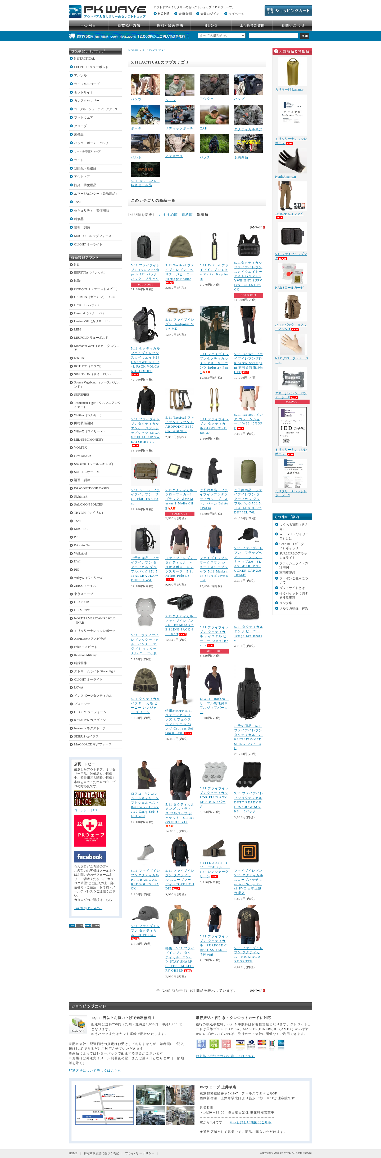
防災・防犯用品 (85, 185)
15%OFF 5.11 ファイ (289, 215)
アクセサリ (174, 156)
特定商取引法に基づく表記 (101, 1153)
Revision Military (85, 655)
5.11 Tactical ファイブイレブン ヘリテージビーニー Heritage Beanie (181, 273)
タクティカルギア (248, 129)
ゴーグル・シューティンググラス (96, 109)
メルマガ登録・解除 (293, 608)
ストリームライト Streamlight (94, 671)
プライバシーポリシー (139, 1153)
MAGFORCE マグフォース (93, 236)
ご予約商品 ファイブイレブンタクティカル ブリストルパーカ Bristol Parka (214, 499)
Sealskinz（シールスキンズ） (94, 464)
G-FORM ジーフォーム (90, 712)
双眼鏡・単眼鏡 (85, 168)
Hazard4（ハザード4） (90, 313)
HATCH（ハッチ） (87, 305)
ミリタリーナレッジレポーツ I (291, 452)
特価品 (79, 219)
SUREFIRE (81, 394)
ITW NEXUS (83, 456)
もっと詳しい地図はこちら (251, 1122)
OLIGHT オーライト (88, 244)
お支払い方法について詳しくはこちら (225, 1056)
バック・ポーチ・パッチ (91, 143)
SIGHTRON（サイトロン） (93, 374)
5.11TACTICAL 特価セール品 (145, 183)
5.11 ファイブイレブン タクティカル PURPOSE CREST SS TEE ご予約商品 (214, 945)
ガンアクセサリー (86, 100)
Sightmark (80, 496)
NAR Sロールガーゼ (289, 287)
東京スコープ (83, 594)
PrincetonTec (82, 545)
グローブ (80, 126)
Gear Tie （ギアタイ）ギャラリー (291, 546)
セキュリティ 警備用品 (91, 210)
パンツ (136, 99)
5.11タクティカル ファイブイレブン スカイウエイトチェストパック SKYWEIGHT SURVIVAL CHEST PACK (248, 276)
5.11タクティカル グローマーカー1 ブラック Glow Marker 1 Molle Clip (181, 499)
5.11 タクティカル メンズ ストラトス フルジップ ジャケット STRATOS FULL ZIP (179, 815)
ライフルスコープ (86, 84)
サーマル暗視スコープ (87, 151)
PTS (77, 537)
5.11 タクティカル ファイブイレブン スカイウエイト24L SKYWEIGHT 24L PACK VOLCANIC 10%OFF (145, 361)
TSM (77, 202)
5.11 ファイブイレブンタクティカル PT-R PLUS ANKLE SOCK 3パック (214, 797)
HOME (133, 50)
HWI (77, 561)
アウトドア (82, 176)
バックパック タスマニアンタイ (291, 327)
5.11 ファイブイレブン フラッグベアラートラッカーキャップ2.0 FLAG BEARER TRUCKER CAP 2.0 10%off (248, 561)
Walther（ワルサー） (88, 415)
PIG (76, 569)
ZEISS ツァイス (85, 586)
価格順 (187, 215)
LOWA (78, 687)
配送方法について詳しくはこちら (95, 1070)
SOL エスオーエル (87, 472)
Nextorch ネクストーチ (90, 728)
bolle (77, 281)
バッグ (239, 99)
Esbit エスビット (85, 647)
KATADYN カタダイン (90, 720)
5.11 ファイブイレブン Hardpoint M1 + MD (179, 324)
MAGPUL (81, 529)
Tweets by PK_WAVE (88, 908)
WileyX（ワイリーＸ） (90, 431)
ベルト (136, 157)
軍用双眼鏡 (287, 573)
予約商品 (241, 157)
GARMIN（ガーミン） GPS (94, 297)
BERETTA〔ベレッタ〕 (90, 272)
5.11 (77, 264)
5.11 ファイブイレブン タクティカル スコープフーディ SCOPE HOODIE (179, 880)
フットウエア (83, 117)
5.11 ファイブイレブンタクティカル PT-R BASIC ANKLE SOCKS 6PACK (145, 880)
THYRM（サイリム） (89, 513)
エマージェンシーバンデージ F (291, 395)
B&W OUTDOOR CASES (91, 488)
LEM (77, 329)
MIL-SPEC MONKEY (88, 439)
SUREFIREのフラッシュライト (293, 556)
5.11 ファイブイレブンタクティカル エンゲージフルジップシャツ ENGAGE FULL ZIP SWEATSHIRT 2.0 (145, 432)
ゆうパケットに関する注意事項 (293, 596)
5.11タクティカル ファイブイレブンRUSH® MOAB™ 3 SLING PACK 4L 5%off (181, 625)
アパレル (80, 75)
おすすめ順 (168, 215)
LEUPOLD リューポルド (91, 67)
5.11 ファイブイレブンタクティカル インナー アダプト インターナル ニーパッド (145, 644)
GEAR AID (81, 602)
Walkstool (80, 553)
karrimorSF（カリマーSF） (92, 321)
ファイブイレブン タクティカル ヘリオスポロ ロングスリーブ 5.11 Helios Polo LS (181, 568)
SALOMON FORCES (88, 504)
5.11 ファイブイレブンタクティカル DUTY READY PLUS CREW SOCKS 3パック (248, 802)
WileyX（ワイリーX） (89, 578)
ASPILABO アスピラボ (90, 639)
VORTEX (80, 447)
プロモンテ (82, 704)
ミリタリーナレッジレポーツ (94, 631)
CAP (203, 128)
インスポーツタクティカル (93, 696)
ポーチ (136, 128)
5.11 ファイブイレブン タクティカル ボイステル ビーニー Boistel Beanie (214, 636)
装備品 (79, 134)
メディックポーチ (179, 128)
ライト (79, 160)
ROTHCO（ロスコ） (88, 366)
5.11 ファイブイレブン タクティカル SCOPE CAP (145, 932)
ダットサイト (83, 92)
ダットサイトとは (292, 588)
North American (285, 176)
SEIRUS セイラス (86, 736)
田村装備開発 (83, 423)
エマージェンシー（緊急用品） (96, 193)
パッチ (205, 157)
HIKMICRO (82, 610)
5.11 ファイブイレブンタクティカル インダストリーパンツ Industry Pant (214, 363)
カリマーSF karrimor (289, 89)
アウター (207, 99)
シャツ (170, 100)
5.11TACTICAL (84, 58)
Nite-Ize (79, 358)
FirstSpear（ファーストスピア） (96, 289)
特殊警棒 (80, 663)
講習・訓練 (82, 227)
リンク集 (285, 603)
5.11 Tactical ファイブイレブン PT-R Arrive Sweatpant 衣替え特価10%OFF (248, 363)
